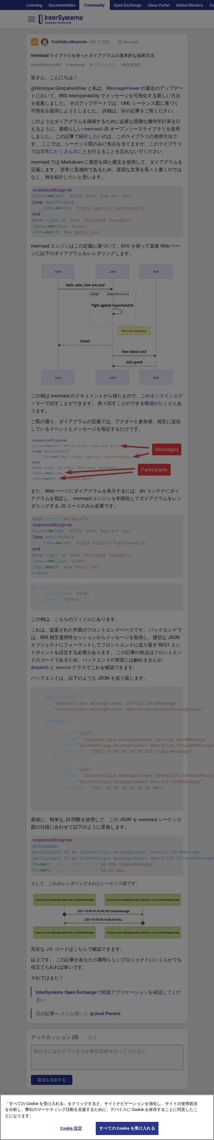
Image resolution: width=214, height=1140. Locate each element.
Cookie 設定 (71, 1133)
